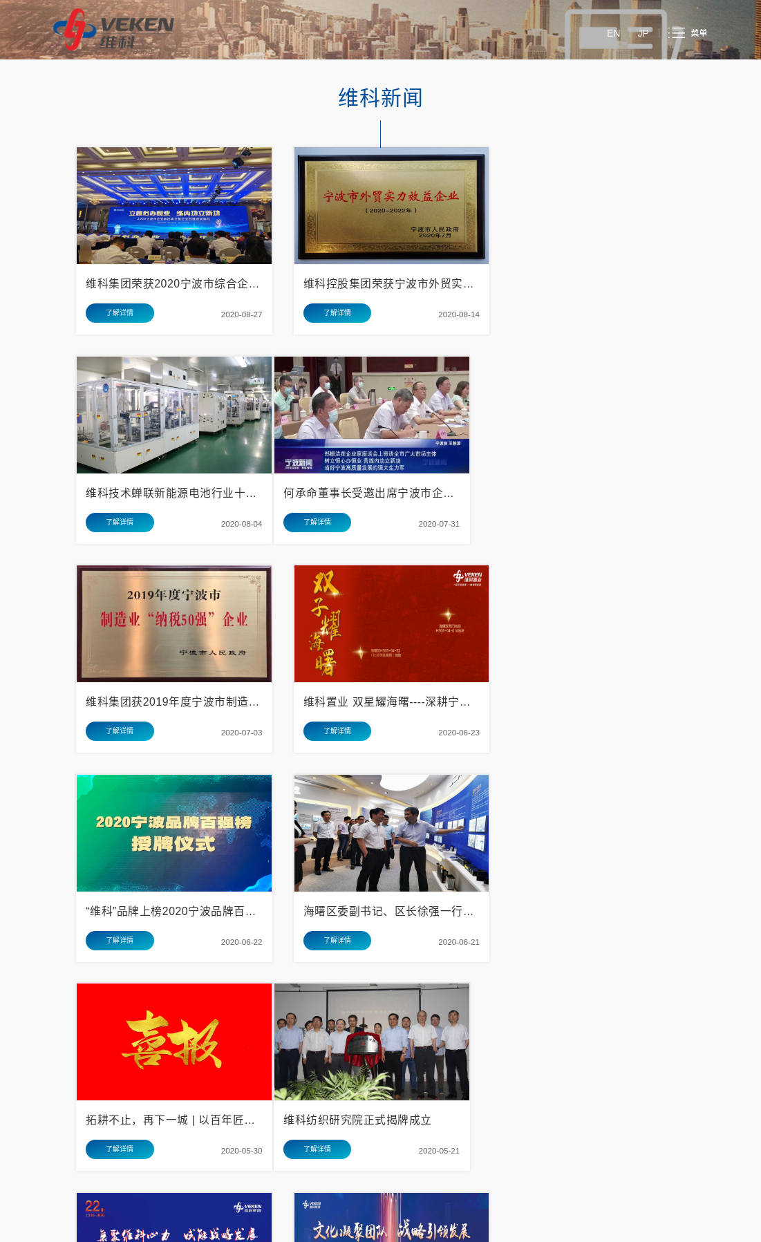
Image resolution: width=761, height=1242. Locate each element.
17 (481, 967)
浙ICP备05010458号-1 (436, 1226)
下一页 (512, 967)
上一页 (248, 967)
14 (416, 967)
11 (350, 967)
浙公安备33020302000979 (350, 1226)
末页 (548, 967)
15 (438, 967)
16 (459, 967)
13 (394, 967)
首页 (213, 967)
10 (329, 967)
